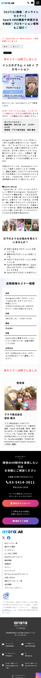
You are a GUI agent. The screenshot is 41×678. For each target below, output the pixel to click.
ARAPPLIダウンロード (13, 557)
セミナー (17, 46)
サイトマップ (9, 570)
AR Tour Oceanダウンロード (16, 574)
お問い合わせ (9, 577)
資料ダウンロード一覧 (13, 581)
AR (31, 655)
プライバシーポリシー (13, 588)
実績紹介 (8, 564)
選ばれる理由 (9, 546)
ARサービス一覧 (10, 543)
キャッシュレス (11, 645)
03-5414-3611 (28, 2)
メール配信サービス (31, 645)
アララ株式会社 (20, 628)
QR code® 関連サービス (11, 665)
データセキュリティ (11, 655)
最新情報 (8, 560)
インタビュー (9, 550)
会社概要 (8, 584)
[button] (37, 3)
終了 (6, 46)
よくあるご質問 (10, 553)
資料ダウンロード (21, 503)
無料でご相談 (32, 3)
